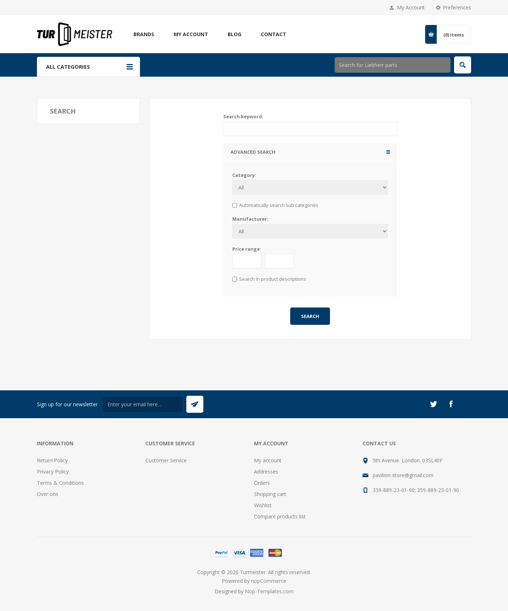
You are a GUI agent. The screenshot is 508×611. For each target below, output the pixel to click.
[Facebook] (451, 404)
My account (267, 460)
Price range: (246, 249)
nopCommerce (268, 580)
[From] (246, 261)
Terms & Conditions (60, 482)
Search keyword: (243, 116)
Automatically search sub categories (278, 205)
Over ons (47, 494)
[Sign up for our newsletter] (143, 404)
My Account (411, 7)
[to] (279, 261)
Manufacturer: (250, 219)
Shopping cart (270, 494)
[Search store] (392, 65)
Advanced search (252, 152)
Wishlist (263, 505)
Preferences (457, 7)
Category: (244, 175)
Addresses (266, 471)
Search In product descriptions (272, 279)
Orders (262, 482)
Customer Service (166, 460)
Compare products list (280, 516)
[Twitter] (433, 404)
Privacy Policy (53, 471)
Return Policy (52, 460)
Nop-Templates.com (269, 591)
